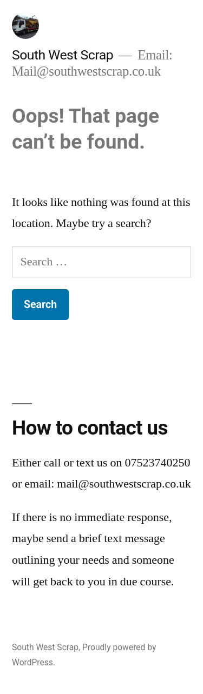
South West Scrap (62, 55)
